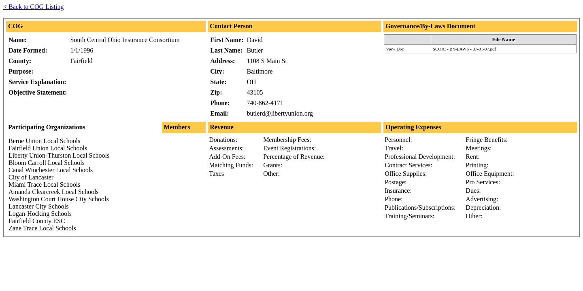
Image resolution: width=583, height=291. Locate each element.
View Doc (395, 48)
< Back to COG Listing (33, 6)
